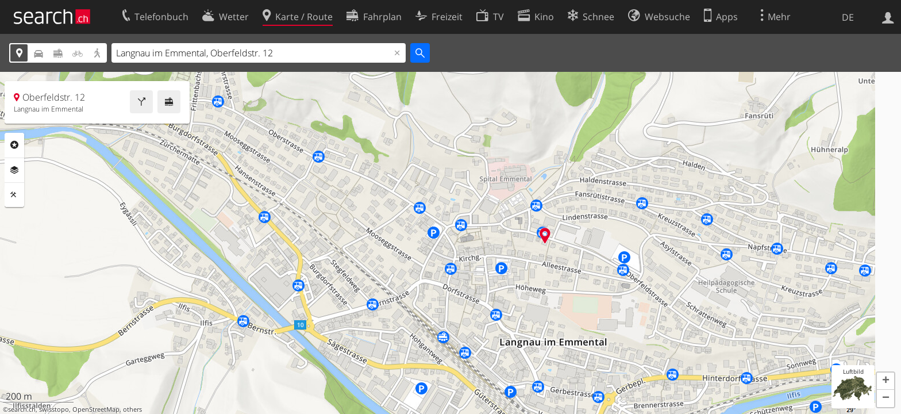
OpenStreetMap (96, 409)
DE (848, 17)
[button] (885, 381)
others (132, 409)
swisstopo (54, 409)
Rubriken (14, 145)
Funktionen (14, 195)
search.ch (22, 409)
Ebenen (14, 170)
